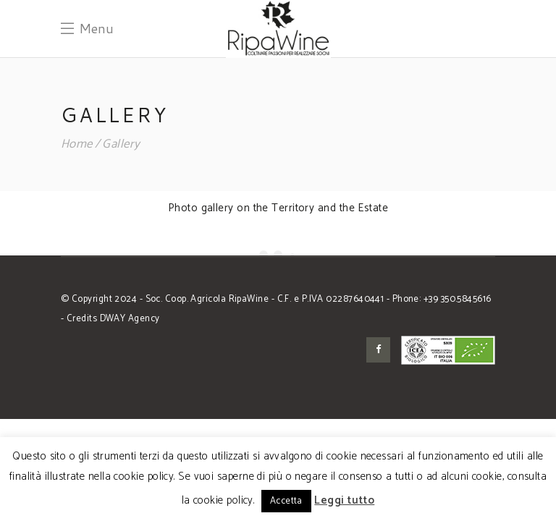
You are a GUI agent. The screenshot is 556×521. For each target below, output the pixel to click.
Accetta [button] (286, 501)
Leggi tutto (344, 500)
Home (77, 144)
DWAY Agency (130, 318)
